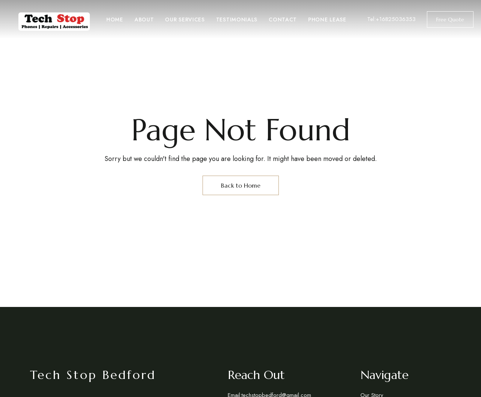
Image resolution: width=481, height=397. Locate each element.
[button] (450, 19)
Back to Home (240, 185)
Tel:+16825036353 (391, 19)
